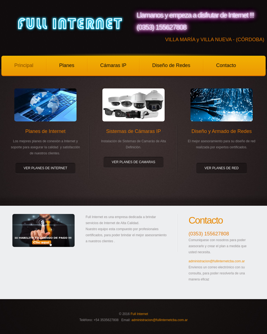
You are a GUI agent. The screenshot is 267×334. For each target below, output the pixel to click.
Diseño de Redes (171, 65)
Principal (23, 65)
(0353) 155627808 (209, 233)
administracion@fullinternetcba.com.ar (217, 261)
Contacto (226, 65)
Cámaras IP (113, 65)
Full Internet (139, 314)
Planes (66, 65)
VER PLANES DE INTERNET (45, 168)
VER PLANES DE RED (222, 168)
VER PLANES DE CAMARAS (133, 162)
